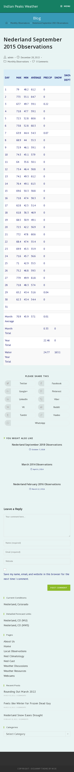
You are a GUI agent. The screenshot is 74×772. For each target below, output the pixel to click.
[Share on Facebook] (53, 383)
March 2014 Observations (37, 464)
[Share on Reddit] (53, 407)
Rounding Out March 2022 (20, 691)
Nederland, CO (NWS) (16, 625)
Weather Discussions (16, 666)
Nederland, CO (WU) (16, 620)
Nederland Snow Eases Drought (23, 715)
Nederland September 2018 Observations (37, 444)
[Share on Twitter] (20, 383)
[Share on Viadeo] (53, 415)
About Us (9, 641)
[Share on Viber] (53, 399)
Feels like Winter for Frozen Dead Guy (27, 703)
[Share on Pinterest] (53, 391)
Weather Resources (15, 671)
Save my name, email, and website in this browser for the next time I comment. (36, 576)
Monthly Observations (18, 61)
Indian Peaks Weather (21, 6)
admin (10, 57)
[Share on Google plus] (20, 391)
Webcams (9, 675)
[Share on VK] (20, 407)
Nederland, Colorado (16, 604)
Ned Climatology (14, 656)
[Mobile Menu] (65, 6)
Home (7, 646)
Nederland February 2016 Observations (37, 484)
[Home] (6, 23)
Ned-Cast (9, 661)
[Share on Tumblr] (20, 415)
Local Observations (15, 651)
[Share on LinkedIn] (20, 399)
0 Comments (42, 61)
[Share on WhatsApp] (37, 423)
